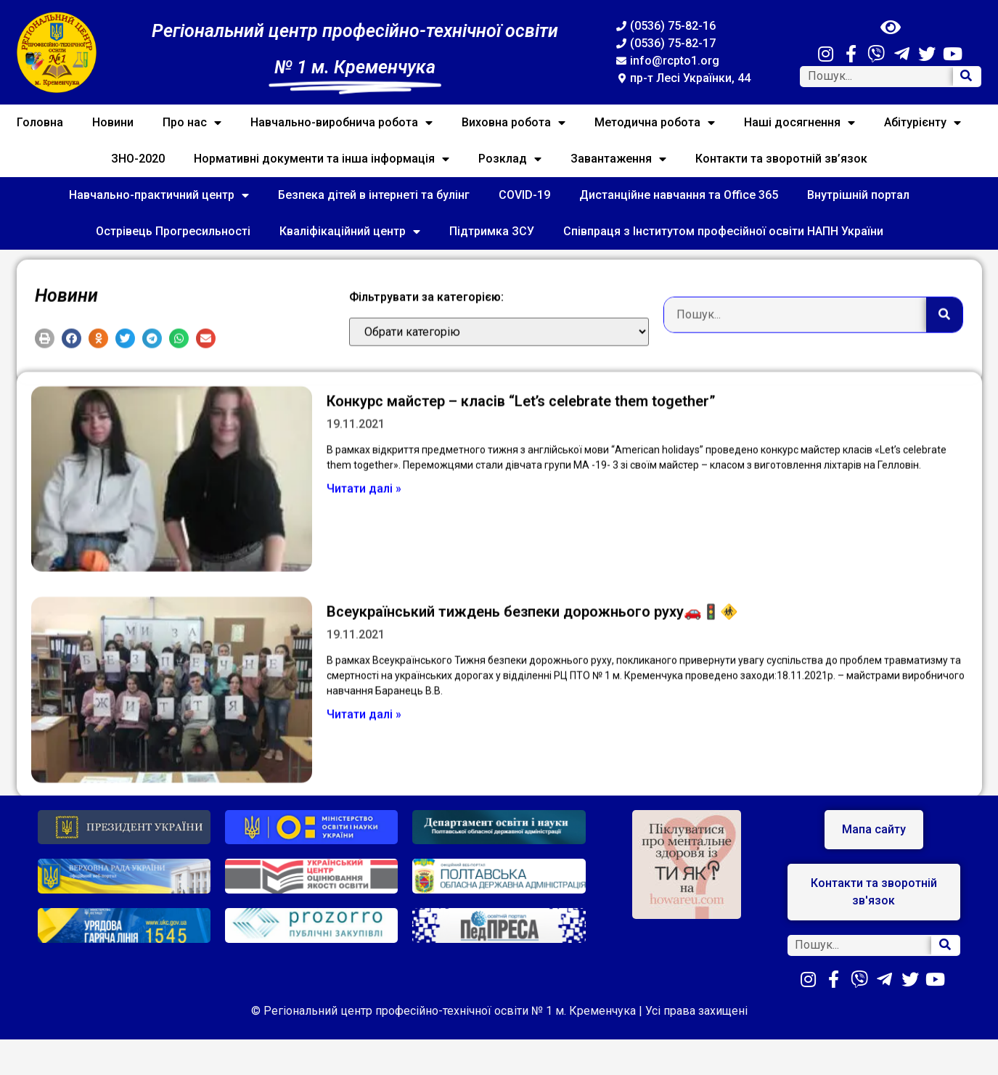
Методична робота (654, 123)
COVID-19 (524, 195)
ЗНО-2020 (138, 158)
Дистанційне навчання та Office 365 (678, 195)
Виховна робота (513, 123)
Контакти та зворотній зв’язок (781, 158)
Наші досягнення (799, 123)
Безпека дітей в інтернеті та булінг (374, 195)
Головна (40, 122)
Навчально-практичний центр (159, 195)
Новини (113, 122)
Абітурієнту (922, 123)
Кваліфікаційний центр (349, 231)
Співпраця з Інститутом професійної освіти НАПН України (723, 231)
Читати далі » (364, 555)
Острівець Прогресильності (173, 231)
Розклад (509, 159)
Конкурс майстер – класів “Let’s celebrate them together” (521, 467)
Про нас (192, 123)
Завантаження (618, 159)
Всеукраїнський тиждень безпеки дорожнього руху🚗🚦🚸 (532, 678)
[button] (44, 358)
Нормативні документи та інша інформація (321, 159)
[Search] (967, 77)
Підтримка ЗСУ (491, 231)
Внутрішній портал (858, 195)
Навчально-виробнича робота (341, 123)
